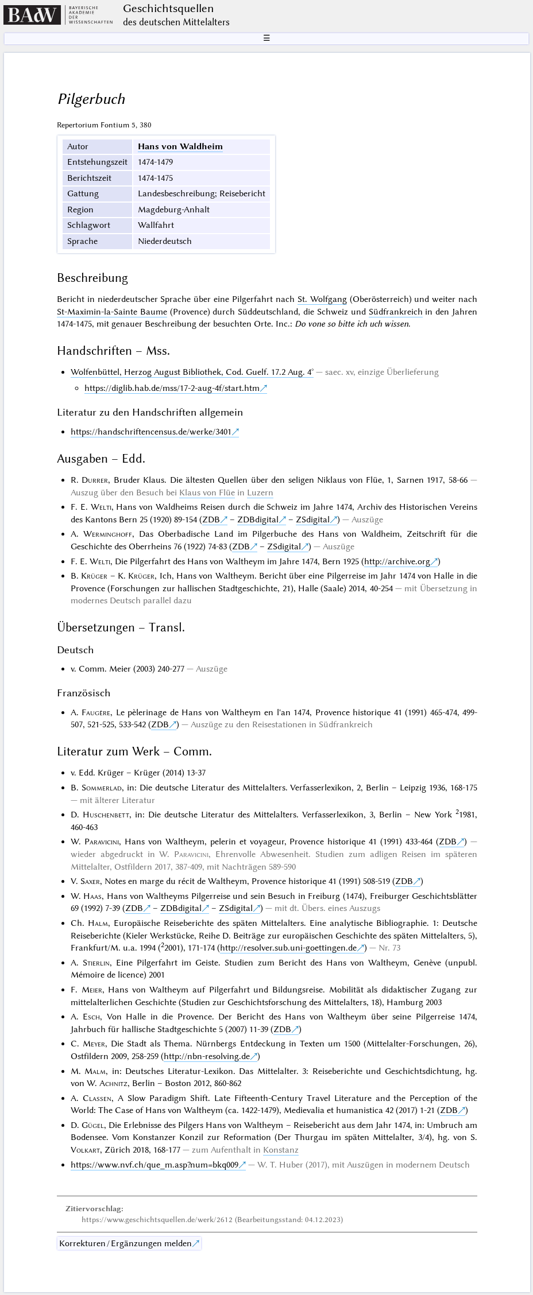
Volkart (85, 1150)
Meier (92, 989)
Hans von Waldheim (180, 146)
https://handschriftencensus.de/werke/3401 (151, 432)
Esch (91, 1016)
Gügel (93, 1125)
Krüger (94, 576)
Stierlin (96, 962)
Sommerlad (102, 787)
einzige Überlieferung (398, 372)
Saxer (90, 881)
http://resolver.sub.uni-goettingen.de (288, 948)
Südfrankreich (396, 312)
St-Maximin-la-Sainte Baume (112, 312)
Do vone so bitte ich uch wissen (351, 324)
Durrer (95, 480)
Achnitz (113, 1083)
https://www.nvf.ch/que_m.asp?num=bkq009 (154, 1165)
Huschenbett (106, 814)
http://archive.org (397, 561)
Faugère (96, 712)
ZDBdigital (258, 519)
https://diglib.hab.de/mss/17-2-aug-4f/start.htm (172, 388)
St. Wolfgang (322, 299)
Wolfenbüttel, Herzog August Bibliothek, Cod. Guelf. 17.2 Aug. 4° (192, 372)
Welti (101, 507)
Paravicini (101, 841)
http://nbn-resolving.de (207, 1056)
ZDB (211, 519)
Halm (98, 923)
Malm (95, 1071)
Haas (92, 896)
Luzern (260, 492)
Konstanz (281, 1150)
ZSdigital (313, 519)
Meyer (94, 1043)
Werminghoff (107, 534)
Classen (97, 1098)
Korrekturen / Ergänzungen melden (125, 1243)
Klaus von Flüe (207, 492)
